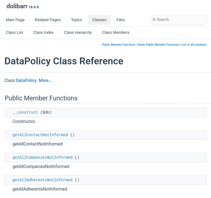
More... (45, 80)
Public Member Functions (118, 44)
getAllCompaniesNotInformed (42, 157)
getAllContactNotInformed (40, 135)
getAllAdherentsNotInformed (42, 180)
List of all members (194, 44)
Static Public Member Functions (158, 44)
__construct (25, 112)
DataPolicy (26, 80)
